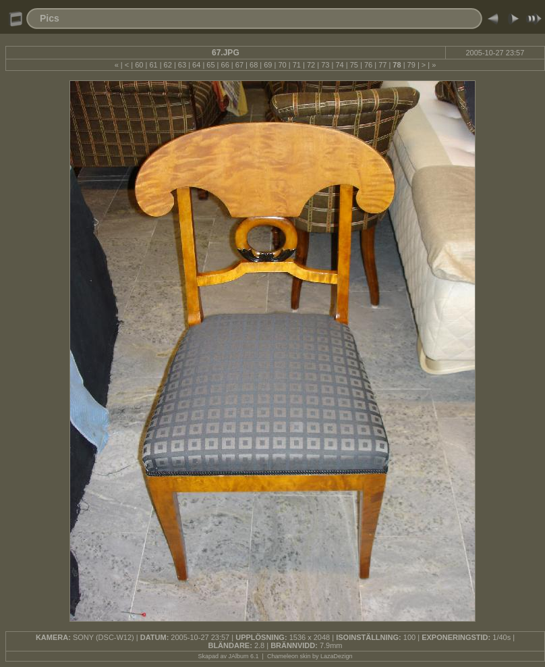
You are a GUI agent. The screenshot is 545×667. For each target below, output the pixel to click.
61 (153, 65)
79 (411, 65)
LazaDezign (336, 656)
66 (225, 65)
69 (268, 65)
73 (325, 65)
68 (254, 65)
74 (339, 65)
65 (210, 65)
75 (354, 65)
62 (168, 65)
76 (368, 65)
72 (311, 65)
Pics (49, 18)
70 (282, 65)
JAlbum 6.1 (244, 656)
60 (139, 65)
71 (297, 65)
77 (382, 65)
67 (239, 65)
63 (182, 65)
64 (196, 65)
